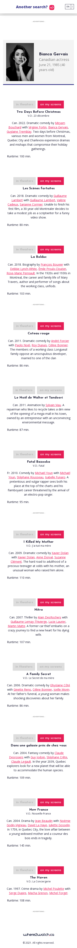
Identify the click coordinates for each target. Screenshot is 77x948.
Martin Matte (16, 626)
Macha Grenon (38, 893)
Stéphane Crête (57, 757)
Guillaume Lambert (42, 200)
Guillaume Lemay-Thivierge (29, 622)
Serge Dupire (17, 893)
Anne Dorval (44, 557)
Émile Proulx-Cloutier (52, 269)
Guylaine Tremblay (19, 132)
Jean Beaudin (44, 821)
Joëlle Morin (61, 689)
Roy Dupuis (39, 345)
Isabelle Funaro (55, 477)
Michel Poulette (53, 889)
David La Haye (37, 825)
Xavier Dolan (60, 553)
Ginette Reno (22, 689)
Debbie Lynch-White (23, 269)
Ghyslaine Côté (60, 685)
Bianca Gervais (58, 127)
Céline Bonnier (58, 345)
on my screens (50, 104)
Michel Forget (58, 893)
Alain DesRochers (49, 617)
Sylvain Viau (53, 405)
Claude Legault (21, 761)
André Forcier (60, 341)
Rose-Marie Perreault (21, 273)
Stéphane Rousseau (30, 477)
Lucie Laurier (57, 622)
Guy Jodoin (38, 757)
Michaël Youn (44, 473)
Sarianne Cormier (31, 204)
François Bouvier (52, 264)
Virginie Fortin (38, 127)
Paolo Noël (22, 345)
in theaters (24, 104)
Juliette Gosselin (59, 825)
